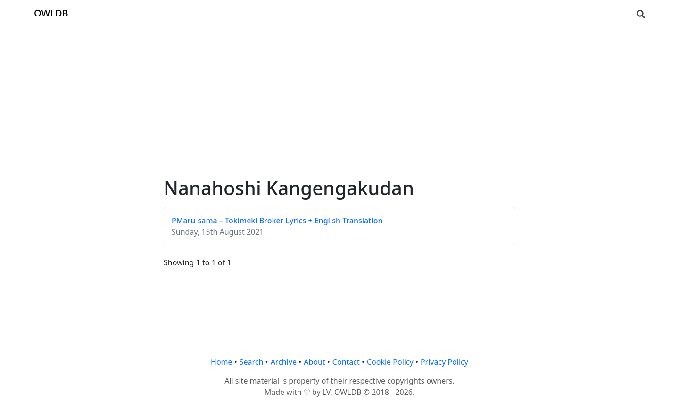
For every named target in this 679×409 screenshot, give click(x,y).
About (314, 362)
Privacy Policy (444, 362)
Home (221, 362)
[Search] (641, 13)
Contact (346, 362)
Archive (284, 362)
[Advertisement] (339, 92)
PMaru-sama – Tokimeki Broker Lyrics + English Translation (277, 220)
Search (252, 362)
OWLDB (51, 13)
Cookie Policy (390, 362)
